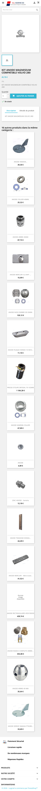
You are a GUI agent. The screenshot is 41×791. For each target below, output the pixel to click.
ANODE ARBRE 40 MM (20, 688)
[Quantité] (4, 96)
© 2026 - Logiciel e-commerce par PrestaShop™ (20, 788)
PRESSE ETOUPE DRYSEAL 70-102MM (20, 387)
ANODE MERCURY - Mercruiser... (20, 576)
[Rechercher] (20, 9)
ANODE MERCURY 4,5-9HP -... (20, 275)
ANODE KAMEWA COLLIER (20, 425)
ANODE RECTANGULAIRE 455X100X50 (20, 613)
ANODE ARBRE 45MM (20, 237)
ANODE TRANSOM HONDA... (20, 538)
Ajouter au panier (23, 96)
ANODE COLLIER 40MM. (20, 199)
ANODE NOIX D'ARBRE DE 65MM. (21, 312)
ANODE (20, 463)
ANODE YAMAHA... (20, 162)
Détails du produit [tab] (27, 110)
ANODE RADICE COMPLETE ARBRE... (20, 651)
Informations (8, 784)
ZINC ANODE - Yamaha (20, 500)
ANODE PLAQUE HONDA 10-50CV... (20, 350)
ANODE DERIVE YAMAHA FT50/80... (20, 726)
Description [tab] (11, 110)
